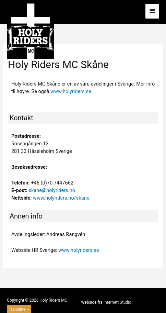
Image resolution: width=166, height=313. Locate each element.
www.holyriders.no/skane (61, 198)
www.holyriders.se (70, 91)
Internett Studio (117, 302)
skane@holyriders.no (51, 190)
